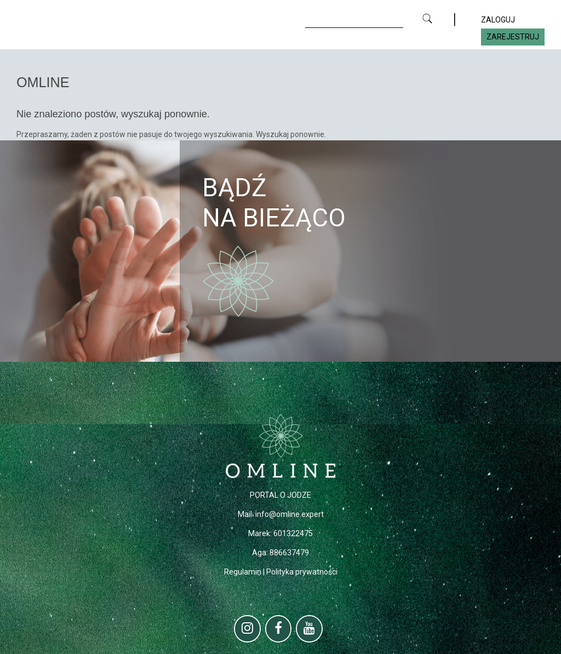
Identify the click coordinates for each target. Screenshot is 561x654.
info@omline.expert (289, 514)
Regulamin (242, 571)
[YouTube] (309, 629)
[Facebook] (278, 629)
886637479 (289, 552)
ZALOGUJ (498, 19)
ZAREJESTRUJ (512, 36)
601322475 (293, 533)
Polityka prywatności (301, 571)
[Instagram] (247, 629)
